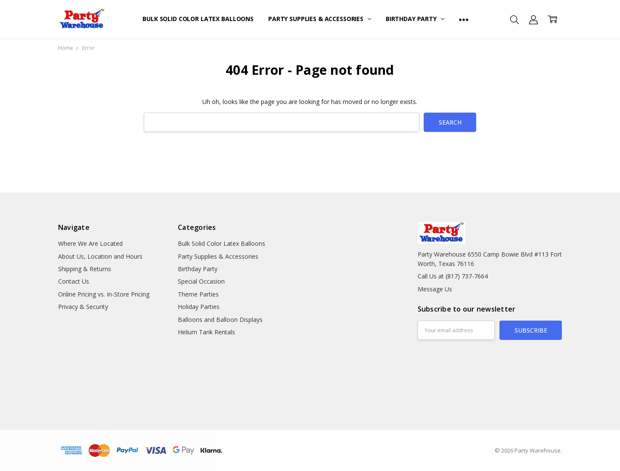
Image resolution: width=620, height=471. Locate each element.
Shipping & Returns (84, 269)
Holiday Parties (199, 307)
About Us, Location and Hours (100, 256)
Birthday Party (415, 19)
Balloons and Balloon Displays (220, 319)
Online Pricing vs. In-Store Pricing (103, 294)
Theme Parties (198, 294)
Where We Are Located (90, 243)
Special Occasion (201, 281)
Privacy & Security (83, 307)
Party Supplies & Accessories (319, 19)
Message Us (435, 289)
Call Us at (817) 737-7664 (453, 276)
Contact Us (73, 281)
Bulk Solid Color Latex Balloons (198, 19)
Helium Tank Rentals (206, 332)
